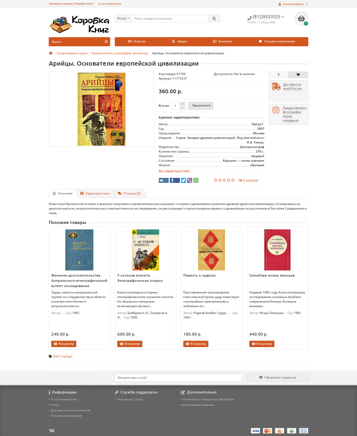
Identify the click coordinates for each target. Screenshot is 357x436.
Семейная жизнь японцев (272, 275)
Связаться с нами (129, 399)
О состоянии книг (109, 3)
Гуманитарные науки (72, 53)
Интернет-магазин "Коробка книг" (71, 3)
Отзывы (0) (129, 193)
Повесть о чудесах (199, 275)
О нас (54, 405)
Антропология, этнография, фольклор (120, 53)
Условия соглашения (65, 416)
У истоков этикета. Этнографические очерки (140, 278)
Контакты (222, 41)
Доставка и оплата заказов (70, 410)
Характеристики (95, 193)
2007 (56, 356)
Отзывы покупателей (277, 41)
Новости (136, 41)
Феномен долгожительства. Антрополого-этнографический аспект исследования (79, 280)
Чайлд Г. (67, 356)
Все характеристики (174, 171)
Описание (63, 193)
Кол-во (164, 105)
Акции (179, 41)
